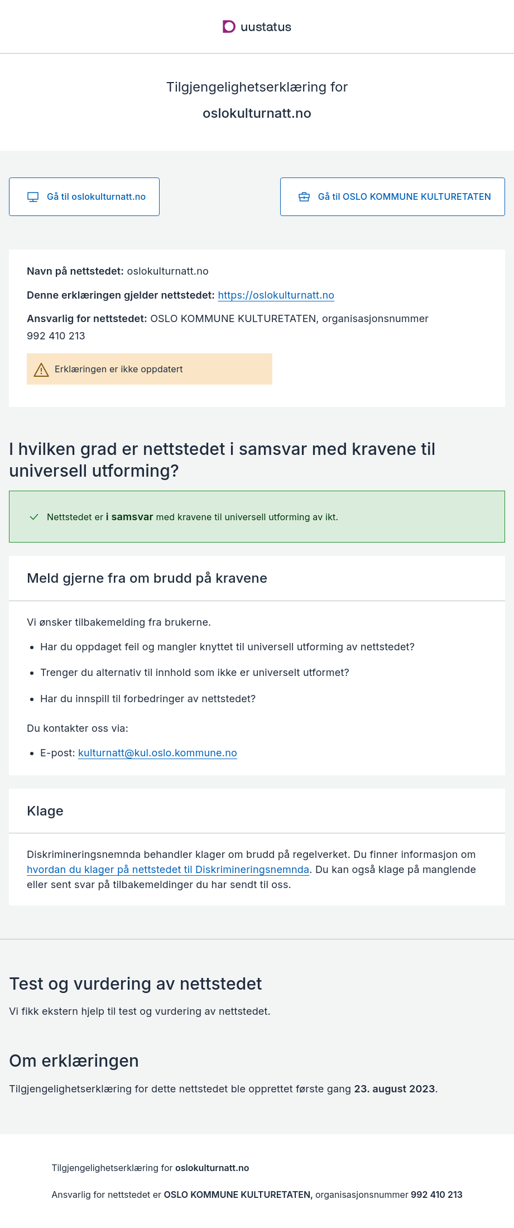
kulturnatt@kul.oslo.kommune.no (157, 753)
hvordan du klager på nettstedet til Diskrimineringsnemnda (168, 869)
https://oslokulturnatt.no (276, 295)
